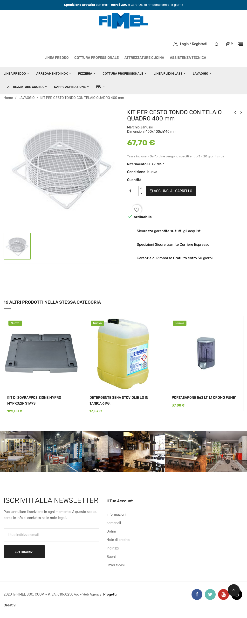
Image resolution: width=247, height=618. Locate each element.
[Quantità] (133, 191)
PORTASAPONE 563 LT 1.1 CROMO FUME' (204, 398)
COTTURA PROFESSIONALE (96, 58)
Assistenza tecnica (188, 58)
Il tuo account (120, 501)
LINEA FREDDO (56, 58)
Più (98, 86)
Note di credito (118, 540)
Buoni (111, 557)
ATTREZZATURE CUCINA (144, 58)
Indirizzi (113, 548)
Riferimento (136, 164)
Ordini (111, 531)
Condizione (136, 172)
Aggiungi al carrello (171, 191)
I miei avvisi (116, 565)
